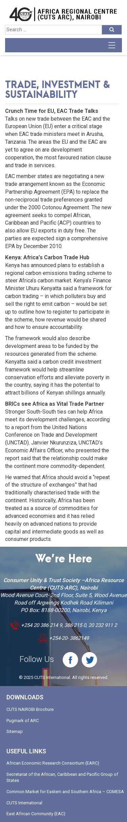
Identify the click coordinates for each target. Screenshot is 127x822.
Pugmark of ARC (22, 720)
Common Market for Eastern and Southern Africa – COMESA (65, 791)
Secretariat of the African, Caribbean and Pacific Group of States (62, 777)
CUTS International (24, 802)
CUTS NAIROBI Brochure (30, 709)
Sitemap (14, 731)
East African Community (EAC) (35, 813)
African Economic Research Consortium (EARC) (52, 763)
